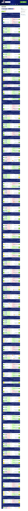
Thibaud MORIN (6, 143)
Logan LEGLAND (6, 40)
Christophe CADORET (15, 211)
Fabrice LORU (6, 77)
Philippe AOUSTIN (16, 225)
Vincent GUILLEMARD (15, 190)
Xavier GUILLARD (16, 159)
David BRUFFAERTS (16, 409)
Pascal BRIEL (16, 400)
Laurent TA (5, 388)
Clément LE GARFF (6, 19)
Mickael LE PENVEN (16, 341)
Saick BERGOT (16, 210)
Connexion (23, 2)
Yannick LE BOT (16, 218)
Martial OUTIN (6, 373)
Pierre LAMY (16, 118)
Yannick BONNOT (16, 445)
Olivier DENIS (16, 261)
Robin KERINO (6, 98)
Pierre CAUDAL (16, 142)
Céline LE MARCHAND (15, 376)
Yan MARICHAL (16, 45)
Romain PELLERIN (6, 134)
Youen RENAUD (6, 211)
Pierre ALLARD (16, 28)
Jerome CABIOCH (6, 246)
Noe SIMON (5, 132)
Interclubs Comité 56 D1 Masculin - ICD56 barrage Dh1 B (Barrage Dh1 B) (15, 112)
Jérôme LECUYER (6, 462)
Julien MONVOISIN (6, 463)
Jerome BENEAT (6, 255)
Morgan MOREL (16, 298)
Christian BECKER (16, 322)
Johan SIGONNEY (6, 438)
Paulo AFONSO (6, 183)
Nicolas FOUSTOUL (6, 39)
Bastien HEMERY (16, 471)
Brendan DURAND (16, 126)
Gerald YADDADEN (16, 48)
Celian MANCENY (16, 56)
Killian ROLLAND (16, 357)
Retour (4, 6)
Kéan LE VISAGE (16, 264)
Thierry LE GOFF (6, 501)
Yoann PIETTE (6, 109)
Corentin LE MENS (16, 32)
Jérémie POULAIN (16, 192)
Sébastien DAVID (16, 115)
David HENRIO (6, 150)
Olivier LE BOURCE (16, 297)
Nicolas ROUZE (6, 99)
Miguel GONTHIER (6, 401)
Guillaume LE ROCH (16, 140)
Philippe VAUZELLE (16, 72)
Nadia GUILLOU (16, 323)
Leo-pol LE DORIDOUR (15, 472)
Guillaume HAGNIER (6, 37)
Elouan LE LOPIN (6, 237)
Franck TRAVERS (16, 54)
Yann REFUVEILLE (16, 320)
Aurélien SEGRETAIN (16, 124)
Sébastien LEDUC (6, 281)
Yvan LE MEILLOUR (16, 263)
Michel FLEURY (6, 340)
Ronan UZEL (16, 247)
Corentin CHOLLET (6, 84)
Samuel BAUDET (6, 159)
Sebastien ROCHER (16, 216)
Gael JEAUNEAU (6, 166)
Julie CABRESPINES (16, 193)
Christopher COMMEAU (15, 19)
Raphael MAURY (6, 91)
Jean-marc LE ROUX (16, 401)
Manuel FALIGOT (16, 40)
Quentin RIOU (16, 454)
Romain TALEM (16, 256)
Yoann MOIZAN (6, 234)
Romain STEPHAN (16, 407)
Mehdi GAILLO (16, 177)
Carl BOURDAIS (16, 332)
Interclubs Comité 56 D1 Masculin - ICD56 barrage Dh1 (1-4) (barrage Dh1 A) (15, 15)
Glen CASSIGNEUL (6, 148)
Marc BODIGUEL (6, 366)
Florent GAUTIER (16, 443)
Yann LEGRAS (6, 418)
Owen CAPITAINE (6, 253)
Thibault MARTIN (16, 99)
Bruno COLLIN (16, 410)
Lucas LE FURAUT (16, 31)
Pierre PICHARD (16, 453)
